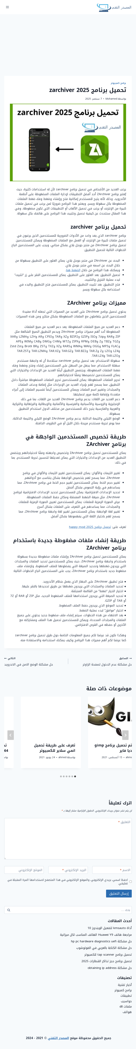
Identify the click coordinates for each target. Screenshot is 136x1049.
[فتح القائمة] (7, 7)
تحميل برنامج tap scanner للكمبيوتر (108, 954)
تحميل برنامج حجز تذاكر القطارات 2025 (106, 961)
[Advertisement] (68, 41)
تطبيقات (126, 995)
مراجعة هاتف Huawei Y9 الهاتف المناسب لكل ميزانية (96, 935)
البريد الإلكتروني (74, 870)
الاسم (125, 870)
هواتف (127, 1012)
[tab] (75, 776)
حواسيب (126, 1001)
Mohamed (111, 99)
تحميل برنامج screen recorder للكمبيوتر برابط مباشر (104, 750)
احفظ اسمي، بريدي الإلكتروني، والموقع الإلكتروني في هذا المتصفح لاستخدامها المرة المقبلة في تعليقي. (67, 881)
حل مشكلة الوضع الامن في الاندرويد (34, 661)
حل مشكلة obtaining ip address (110, 968)
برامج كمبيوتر (118, 83)
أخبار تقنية (125, 985)
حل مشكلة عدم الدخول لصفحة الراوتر (101, 661)
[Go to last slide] (125, 735)
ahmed (113, 762)
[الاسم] (112, 870)
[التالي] (10, 735)
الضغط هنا (73, 270)
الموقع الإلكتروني (30, 870)
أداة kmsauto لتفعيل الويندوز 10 (109, 928)
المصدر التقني (58, 1038)
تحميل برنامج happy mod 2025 (90, 527)
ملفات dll (126, 1006)
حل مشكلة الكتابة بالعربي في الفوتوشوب (104, 948)
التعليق (124, 822)
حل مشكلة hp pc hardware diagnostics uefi (101, 941)
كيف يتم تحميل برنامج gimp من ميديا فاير (35, 748)
